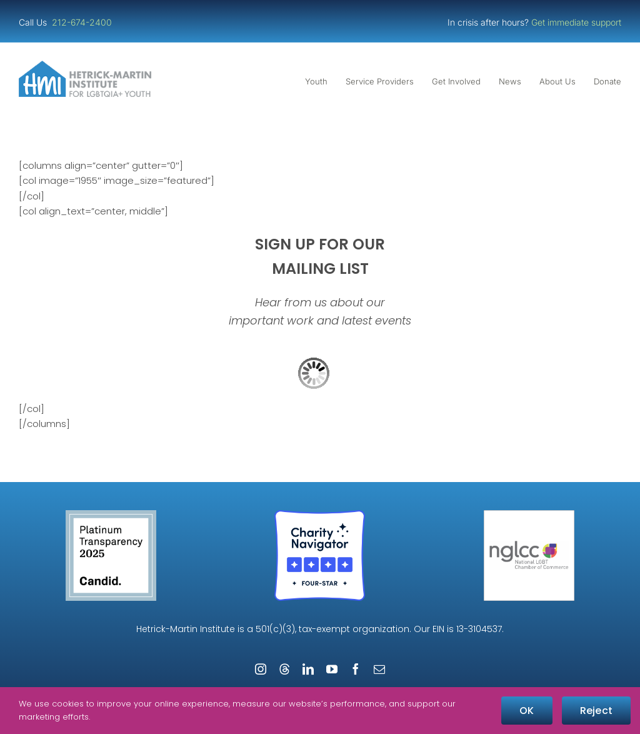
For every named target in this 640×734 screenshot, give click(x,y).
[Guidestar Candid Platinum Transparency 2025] (111, 514)
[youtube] (332, 669)
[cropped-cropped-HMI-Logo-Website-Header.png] (85, 65)
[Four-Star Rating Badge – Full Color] (319, 514)
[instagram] (260, 669)
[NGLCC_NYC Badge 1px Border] (529, 514)
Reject (596, 710)
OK (526, 710)
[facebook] (355, 669)
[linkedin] (308, 669)
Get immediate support (576, 22)
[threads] (284, 669)
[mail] (379, 669)
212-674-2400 (83, 22)
